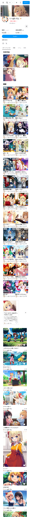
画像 (14, 48)
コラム (19, 48)
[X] (6, 43)
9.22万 (4, 33)
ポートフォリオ (6, 48)
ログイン (26, 2)
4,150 (17, 33)
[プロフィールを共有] (26, 26)
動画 (25, 48)
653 (3, 30)
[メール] (3, 43)
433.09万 (19, 30)
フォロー (15, 36)
